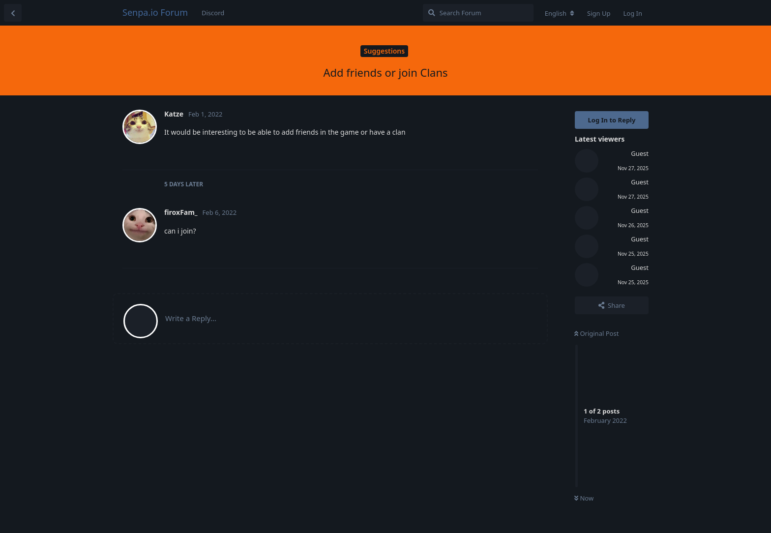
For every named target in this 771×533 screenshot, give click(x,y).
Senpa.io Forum (155, 12)
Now (583, 498)
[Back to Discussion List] (13, 13)
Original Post (596, 333)
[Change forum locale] (559, 13)
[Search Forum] (478, 13)
